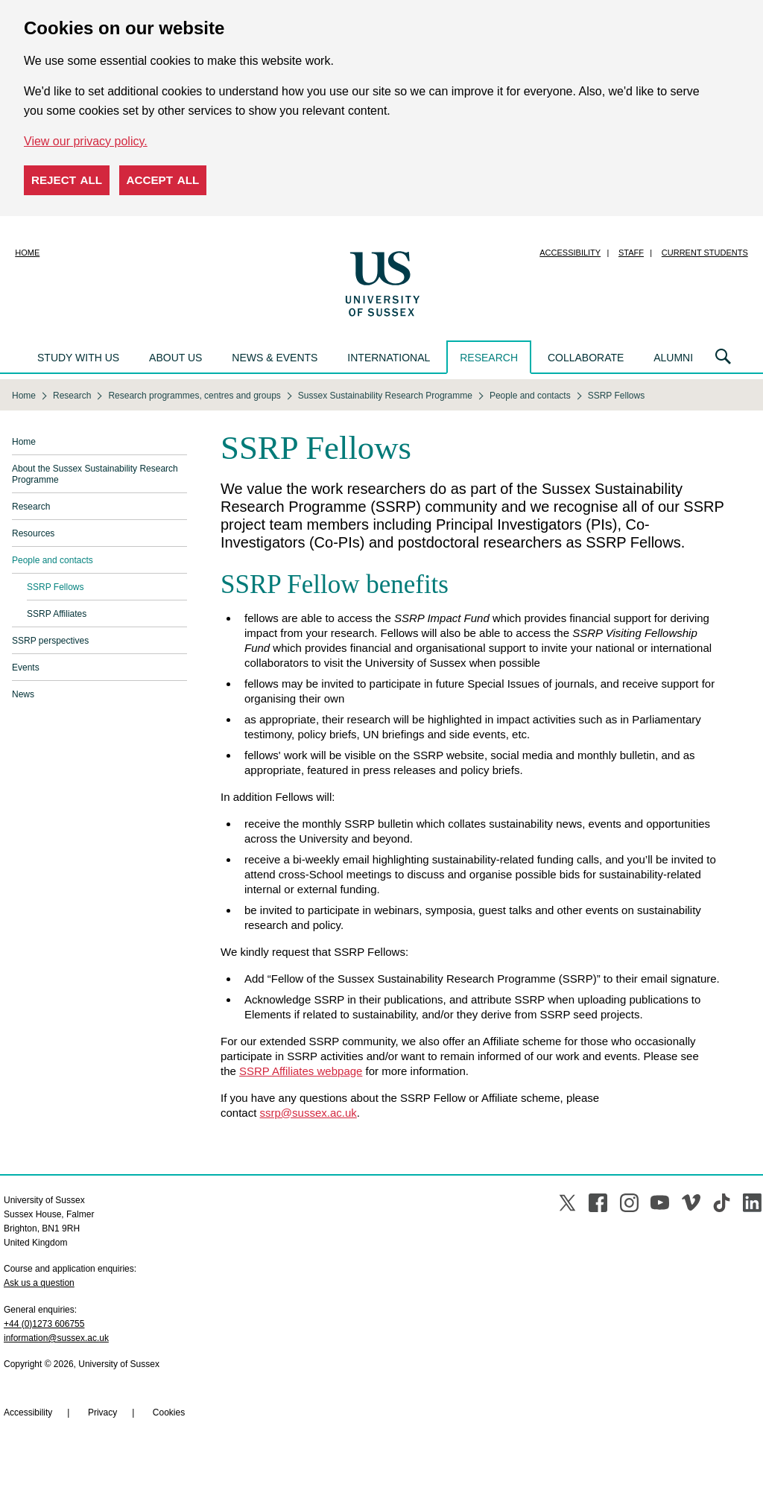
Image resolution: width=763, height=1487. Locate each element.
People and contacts (52, 560)
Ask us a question (39, 1283)
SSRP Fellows (55, 587)
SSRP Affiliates (56, 614)
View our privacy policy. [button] (86, 141)
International (388, 358)
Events (25, 667)
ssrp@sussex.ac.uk (308, 1112)
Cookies (169, 1412)
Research (489, 358)
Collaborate (586, 358)
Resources (33, 533)
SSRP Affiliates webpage (300, 1071)
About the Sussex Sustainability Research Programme (95, 474)
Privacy (102, 1412)
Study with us (78, 358)
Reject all (66, 180)
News (23, 694)
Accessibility (570, 252)
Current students (705, 252)
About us (175, 358)
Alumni (673, 358)
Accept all (163, 180)
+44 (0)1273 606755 (44, 1324)
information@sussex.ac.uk (56, 1338)
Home (27, 252)
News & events (274, 358)
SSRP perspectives (50, 640)
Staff (631, 252)
